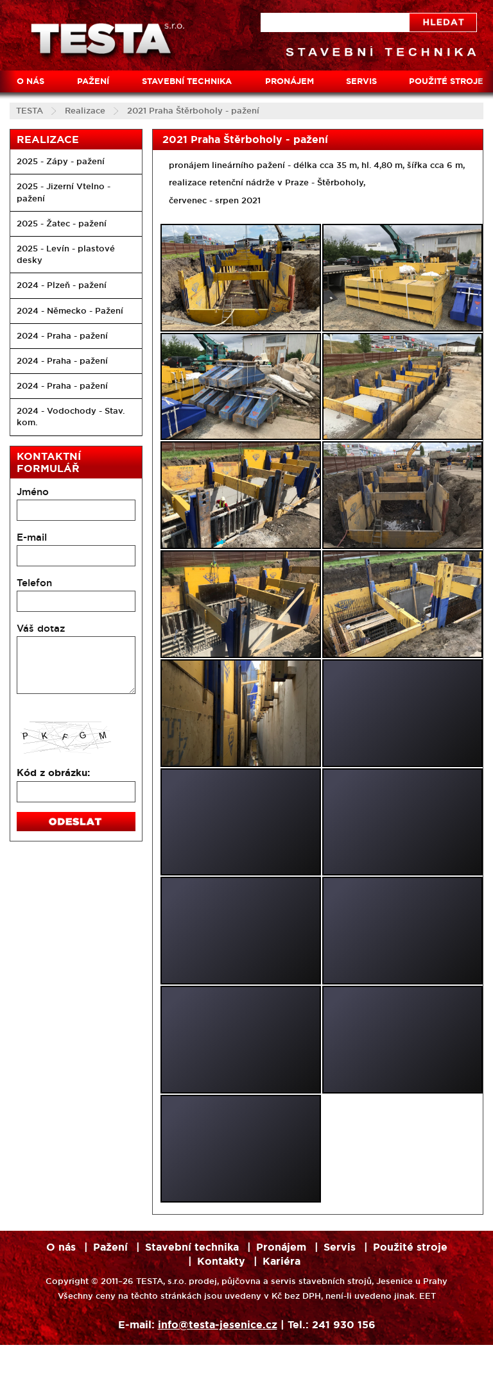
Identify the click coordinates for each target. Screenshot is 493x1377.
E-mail (32, 537)
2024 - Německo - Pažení (70, 310)
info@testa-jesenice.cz (217, 1324)
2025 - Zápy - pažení (61, 161)
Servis (361, 81)
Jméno (33, 492)
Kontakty (221, 1261)
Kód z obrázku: (53, 772)
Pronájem (289, 81)
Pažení (93, 81)
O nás (30, 81)
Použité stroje (410, 1247)
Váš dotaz (41, 628)
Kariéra (281, 1261)
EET (427, 1295)
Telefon (34, 583)
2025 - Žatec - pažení (62, 223)
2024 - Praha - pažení (62, 335)
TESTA (29, 110)
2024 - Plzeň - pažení (62, 285)
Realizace (85, 110)
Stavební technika (187, 81)
